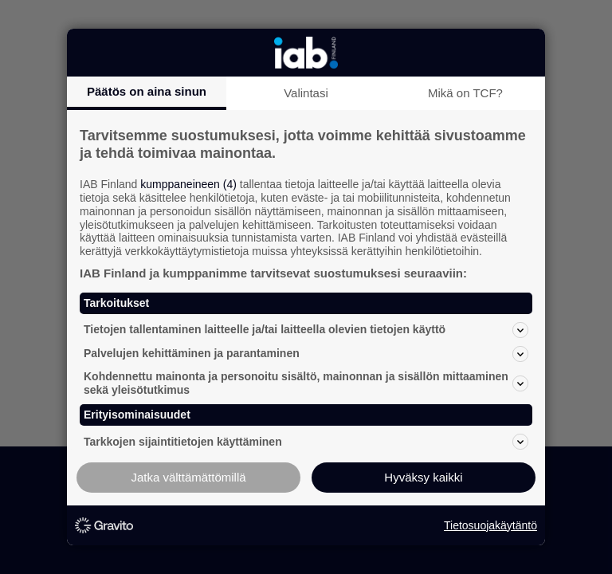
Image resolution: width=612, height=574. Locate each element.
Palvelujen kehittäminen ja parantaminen (306, 354)
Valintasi (306, 93)
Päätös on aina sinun (146, 91)
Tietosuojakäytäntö (490, 525)
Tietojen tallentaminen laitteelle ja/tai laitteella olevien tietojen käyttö (306, 330)
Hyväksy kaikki (423, 477)
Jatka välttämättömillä (188, 477)
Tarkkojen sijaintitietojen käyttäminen (306, 442)
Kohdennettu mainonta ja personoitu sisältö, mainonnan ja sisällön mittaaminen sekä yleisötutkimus (306, 383)
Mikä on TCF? (465, 93)
